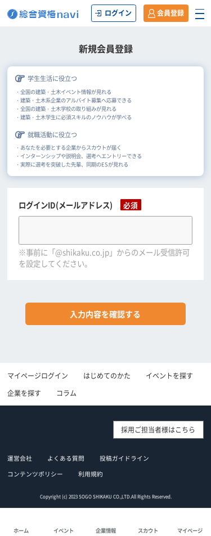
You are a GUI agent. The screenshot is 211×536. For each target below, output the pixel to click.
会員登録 (170, 13)
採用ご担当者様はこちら (158, 430)
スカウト (148, 530)
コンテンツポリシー (35, 474)
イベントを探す (169, 376)
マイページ (190, 530)
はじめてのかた (107, 376)
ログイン (118, 13)
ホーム (21, 530)
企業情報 (106, 530)
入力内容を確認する (105, 313)
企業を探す (24, 393)
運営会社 (19, 458)
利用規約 (90, 474)
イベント (63, 530)
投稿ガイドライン (124, 458)
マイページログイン (37, 376)
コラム (66, 393)
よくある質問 (65, 458)
